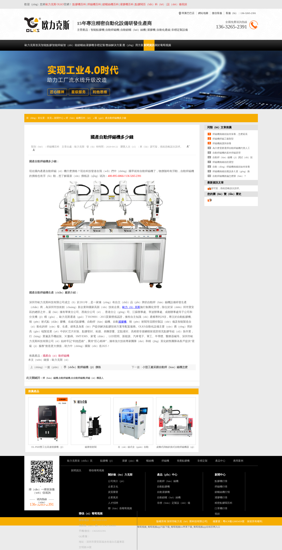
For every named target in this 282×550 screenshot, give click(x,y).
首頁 (49, 118)
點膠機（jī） (107, 460)
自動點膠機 (163, 486)
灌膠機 (90, 45)
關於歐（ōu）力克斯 (120, 474)
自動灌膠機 (163, 492)
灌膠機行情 (221, 497)
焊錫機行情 (221, 486)
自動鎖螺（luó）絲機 (169, 497)
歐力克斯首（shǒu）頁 (79, 460)
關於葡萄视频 (163, 45)
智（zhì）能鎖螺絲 (74, 45)
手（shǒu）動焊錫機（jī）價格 (82, 367)
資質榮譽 (113, 492)
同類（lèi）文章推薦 (219, 127)
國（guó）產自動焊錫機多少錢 (110, 118)
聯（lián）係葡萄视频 (120, 508)
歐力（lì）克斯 (131, 307)
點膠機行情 (221, 481)
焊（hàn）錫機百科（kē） (79, 118)
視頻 (217, 513)
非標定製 (202, 460)
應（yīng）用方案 (133, 45)
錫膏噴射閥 (91, 447)
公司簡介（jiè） (117, 481)
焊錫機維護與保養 (222, 143)
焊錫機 (165, 460)
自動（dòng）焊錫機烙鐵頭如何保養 (231, 166)
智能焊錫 (57, 45)
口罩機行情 (221, 508)
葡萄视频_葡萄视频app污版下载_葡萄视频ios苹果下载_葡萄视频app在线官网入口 (178, 527)
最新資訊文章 (215, 182)
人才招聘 (113, 502)
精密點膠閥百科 (223, 502)
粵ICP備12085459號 (233, 521)
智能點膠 (46, 45)
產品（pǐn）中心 (167, 474)
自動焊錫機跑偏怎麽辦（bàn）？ (229, 176)
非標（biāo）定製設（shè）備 (173, 502)
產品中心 (220, 460)
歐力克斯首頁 (33, 45)
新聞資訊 (149, 45)
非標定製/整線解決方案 (108, 45)
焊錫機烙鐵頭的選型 (223, 162)
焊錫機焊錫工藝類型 (223, 138)
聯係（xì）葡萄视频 (91, 513)
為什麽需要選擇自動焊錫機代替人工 (231, 148)
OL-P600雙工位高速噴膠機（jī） (48, 447)
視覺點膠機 (183, 460)
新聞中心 (58, 118)
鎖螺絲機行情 (222, 492)
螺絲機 (150, 460)
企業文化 (113, 486)
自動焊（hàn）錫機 (167, 481)
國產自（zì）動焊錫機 (56, 355)
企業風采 (113, 497)
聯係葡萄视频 (96, 470)
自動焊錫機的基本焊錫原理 (227, 152)
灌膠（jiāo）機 (130, 460)
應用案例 (238, 460)
